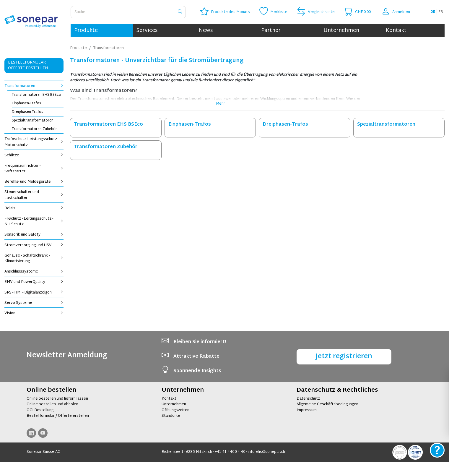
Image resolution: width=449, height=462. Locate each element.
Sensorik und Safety (34, 234)
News (206, 30)
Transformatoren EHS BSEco (36, 95)
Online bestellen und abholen (52, 404)
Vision (34, 313)
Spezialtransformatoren (32, 120)
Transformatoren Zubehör (34, 129)
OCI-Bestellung (40, 410)
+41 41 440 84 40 (230, 451)
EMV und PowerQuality (34, 282)
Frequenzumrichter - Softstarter (34, 168)
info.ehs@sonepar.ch (266, 451)
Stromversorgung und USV (34, 245)
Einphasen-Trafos (26, 103)
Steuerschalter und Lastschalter (34, 195)
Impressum (307, 410)
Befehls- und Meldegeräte (34, 181)
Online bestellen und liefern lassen (57, 398)
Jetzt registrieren (344, 357)
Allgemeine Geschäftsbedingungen (327, 404)
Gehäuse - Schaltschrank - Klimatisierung (34, 258)
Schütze (34, 155)
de (432, 11)
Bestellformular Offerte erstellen (28, 65)
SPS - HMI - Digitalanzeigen (34, 292)
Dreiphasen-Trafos (27, 112)
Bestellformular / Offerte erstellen (58, 415)
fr (440, 11)
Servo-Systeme (34, 303)
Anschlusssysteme (34, 271)
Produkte (86, 30)
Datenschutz (308, 398)
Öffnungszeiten (175, 410)
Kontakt (396, 30)
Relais (34, 208)
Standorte (171, 415)
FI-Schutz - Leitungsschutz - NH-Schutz (34, 221)
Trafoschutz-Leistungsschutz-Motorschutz (34, 142)
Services (146, 30)
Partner (271, 30)
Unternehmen (341, 30)
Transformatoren (34, 86)
